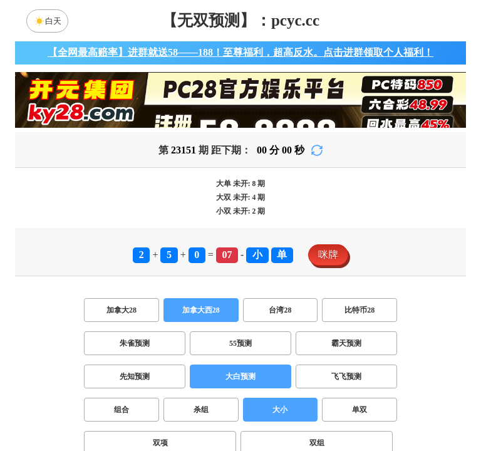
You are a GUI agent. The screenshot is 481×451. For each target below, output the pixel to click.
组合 (121, 409)
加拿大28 (121, 310)
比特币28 (359, 310)
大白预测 (240, 376)
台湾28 (280, 310)
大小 (279, 409)
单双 (359, 409)
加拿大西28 (201, 310)
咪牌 (328, 254)
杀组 (201, 409)
